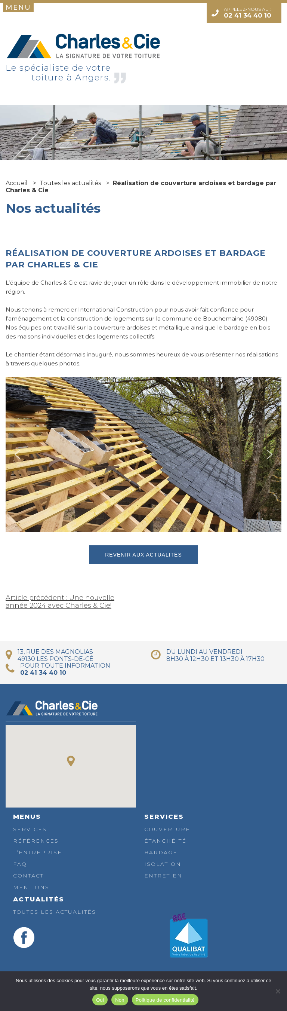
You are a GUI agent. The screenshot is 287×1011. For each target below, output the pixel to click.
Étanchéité (165, 840)
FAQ (20, 864)
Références (36, 840)
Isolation (162, 864)
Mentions (31, 887)
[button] (17, 454)
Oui (100, 1000)
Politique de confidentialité (165, 1000)
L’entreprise (37, 852)
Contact (28, 875)
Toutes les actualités (54, 912)
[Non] (277, 991)
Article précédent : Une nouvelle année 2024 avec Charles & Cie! (60, 602)
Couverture (167, 829)
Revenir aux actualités (143, 555)
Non (119, 1000)
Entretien (163, 875)
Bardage (161, 852)
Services (30, 829)
